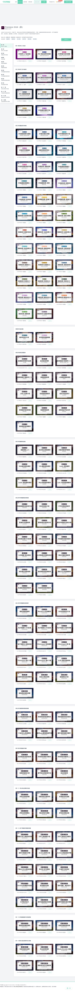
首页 (16, 1)
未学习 (30, 61)
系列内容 (30, 1)
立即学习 (66, 39)
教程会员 (59, 1)
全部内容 (25, 1)
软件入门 (20, 1)
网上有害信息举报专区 (18, 986)
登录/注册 (68, 1)
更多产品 (52, 1)
